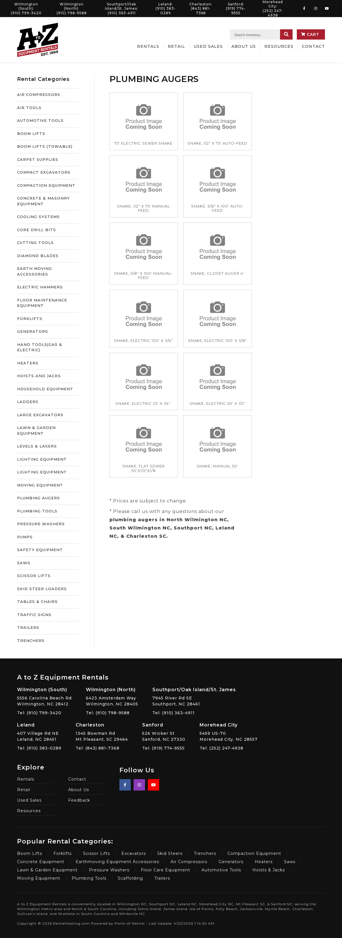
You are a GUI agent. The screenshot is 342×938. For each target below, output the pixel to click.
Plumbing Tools (89, 878)
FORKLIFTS (29, 318)
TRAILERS (28, 627)
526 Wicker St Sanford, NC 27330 (163, 732)
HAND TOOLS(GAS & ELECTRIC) (39, 347)
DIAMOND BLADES (38, 255)
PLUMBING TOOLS (37, 511)
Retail (176, 46)
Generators (231, 861)
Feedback (79, 800)
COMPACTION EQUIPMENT (46, 185)
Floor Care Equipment (165, 870)
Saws (289, 861)
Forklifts (62, 853)
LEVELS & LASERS (37, 446)
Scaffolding (130, 878)
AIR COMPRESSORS (38, 94)
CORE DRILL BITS (36, 229)
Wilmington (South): (26, 8)
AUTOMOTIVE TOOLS (40, 120)
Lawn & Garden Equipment (47, 870)
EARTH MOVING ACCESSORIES (34, 271)
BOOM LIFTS (31, 133)
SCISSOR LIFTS (34, 575)
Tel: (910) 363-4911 (173, 712)
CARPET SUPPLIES (37, 159)
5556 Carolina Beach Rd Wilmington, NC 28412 (44, 696)
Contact (313, 46)
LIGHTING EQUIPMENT (42, 459)
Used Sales (208, 46)
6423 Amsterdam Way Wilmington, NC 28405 (112, 696)
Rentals (148, 46)
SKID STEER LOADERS (42, 588)
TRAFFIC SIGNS (34, 614)
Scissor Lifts (96, 853)
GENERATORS (32, 331)
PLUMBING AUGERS (38, 498)
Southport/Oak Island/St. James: (121, 8)
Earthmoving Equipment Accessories (117, 861)
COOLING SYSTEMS (38, 216)
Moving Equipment (38, 878)
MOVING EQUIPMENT (40, 485)
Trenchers (205, 853)
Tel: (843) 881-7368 (97, 748)
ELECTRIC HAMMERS (40, 287)
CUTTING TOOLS (35, 242)
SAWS (23, 563)
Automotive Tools (221, 870)
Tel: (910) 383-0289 (39, 748)
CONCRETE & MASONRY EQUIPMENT (43, 201)
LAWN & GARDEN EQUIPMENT (36, 430)
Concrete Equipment (40, 861)
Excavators (133, 853)
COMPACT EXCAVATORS (44, 172)
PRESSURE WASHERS (41, 524)
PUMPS (25, 537)
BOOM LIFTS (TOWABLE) (44, 146)
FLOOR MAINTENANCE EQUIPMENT (42, 303)
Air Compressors (189, 861)
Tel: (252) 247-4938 (221, 748)
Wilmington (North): (72, 8)
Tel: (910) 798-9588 (108, 712)
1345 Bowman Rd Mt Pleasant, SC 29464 (102, 732)
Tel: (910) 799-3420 (39, 712)
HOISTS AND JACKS (39, 375)
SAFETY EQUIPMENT (40, 549)
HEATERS (27, 363)
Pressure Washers (109, 870)
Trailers (162, 878)
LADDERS (27, 401)
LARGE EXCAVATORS (40, 414)
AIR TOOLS (29, 107)
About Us (243, 46)
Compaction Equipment (254, 853)
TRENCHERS (31, 640)
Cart (310, 34)
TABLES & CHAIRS (37, 601)
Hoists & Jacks (268, 870)
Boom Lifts (29, 853)
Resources (278, 46)
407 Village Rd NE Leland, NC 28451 (39, 732)
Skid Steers (170, 853)
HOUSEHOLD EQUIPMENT (45, 389)
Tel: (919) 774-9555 (163, 748)
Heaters (264, 861)
